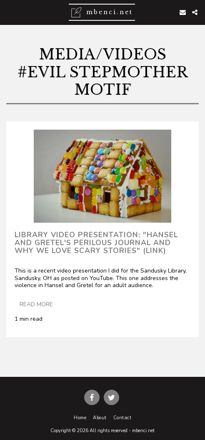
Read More (36, 304)
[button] (9, 11)
